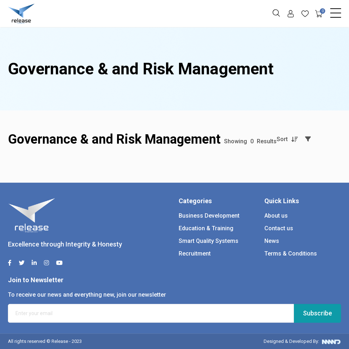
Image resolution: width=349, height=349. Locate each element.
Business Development (209, 215)
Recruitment (195, 253)
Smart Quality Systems (208, 240)
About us (276, 215)
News (271, 240)
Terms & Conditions (290, 253)
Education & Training (206, 228)
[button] (276, 13)
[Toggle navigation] (335, 11)
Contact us (278, 228)
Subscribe (317, 313)
